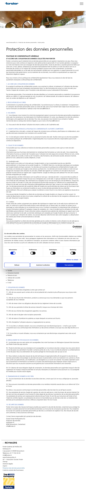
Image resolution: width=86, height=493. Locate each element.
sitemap (5, 461)
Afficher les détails (72, 259)
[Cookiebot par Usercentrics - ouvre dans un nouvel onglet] (74, 227)
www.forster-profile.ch (11, 42)
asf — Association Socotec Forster (13, 459)
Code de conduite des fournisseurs (13, 470)
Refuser (17, 265)
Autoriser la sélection (43, 265)
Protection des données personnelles (20, 35)
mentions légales (8, 464)
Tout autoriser (69, 265)
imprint (5, 466)
